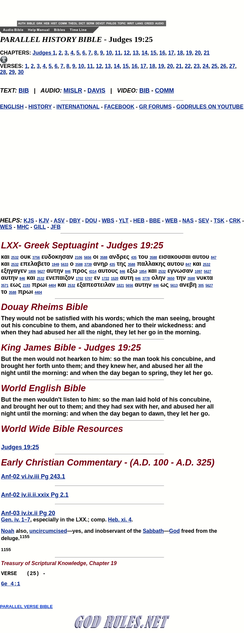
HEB (138, 220)
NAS (188, 220)
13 (135, 53)
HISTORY (40, 107)
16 (162, 53)
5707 (88, 278)
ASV (59, 220)
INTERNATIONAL (78, 107)
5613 (174, 285)
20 (198, 53)
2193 (26, 285)
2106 (78, 257)
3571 (4, 285)
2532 (15, 257)
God (174, 531)
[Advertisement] (95, 10)
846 (68, 271)
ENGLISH (12, 107)
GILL (40, 227)
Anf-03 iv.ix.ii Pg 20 (28, 513)
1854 (142, 271)
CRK (235, 220)
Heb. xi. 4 (119, 519)
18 (180, 53)
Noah (7, 531)
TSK (219, 220)
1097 (198, 271)
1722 (105, 278)
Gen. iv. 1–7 (15, 519)
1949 (55, 264)
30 (21, 72)
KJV (44, 220)
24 (205, 66)
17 (171, 53)
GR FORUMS (155, 107)
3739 (88, 264)
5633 (64, 264)
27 (232, 66)
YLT (123, 220)
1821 (120, 285)
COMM (164, 90)
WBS (108, 220)
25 (214, 66)
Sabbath (153, 531)
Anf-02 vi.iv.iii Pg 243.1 (33, 476)
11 (118, 53)
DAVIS (97, 90)
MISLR (73, 90)
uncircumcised (48, 531)
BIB (24, 90)
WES (6, 227)
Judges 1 (44, 53)
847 (213, 257)
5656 (87, 257)
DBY (75, 220)
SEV (203, 220)
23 (197, 66)
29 (12, 72)
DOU (91, 220)
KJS (29, 220)
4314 (92, 271)
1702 (79, 278)
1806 (32, 271)
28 (3, 72)
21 (207, 53)
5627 (41, 271)
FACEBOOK (119, 107)
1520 (114, 278)
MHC (23, 227)
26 (223, 66)
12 (127, 53)
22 (188, 66)
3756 (36, 257)
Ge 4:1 (10, 586)
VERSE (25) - (25, 574)
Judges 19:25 (20, 447)
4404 (52, 285)
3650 (170, 278)
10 (109, 53)
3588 (103, 257)
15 (153, 53)
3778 (146, 278)
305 (201, 285)
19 (189, 53)
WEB (171, 220)
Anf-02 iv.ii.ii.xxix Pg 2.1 (35, 494)
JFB (56, 227)
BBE (154, 220)
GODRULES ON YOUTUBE (210, 107)
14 (144, 53)
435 (134, 257)
